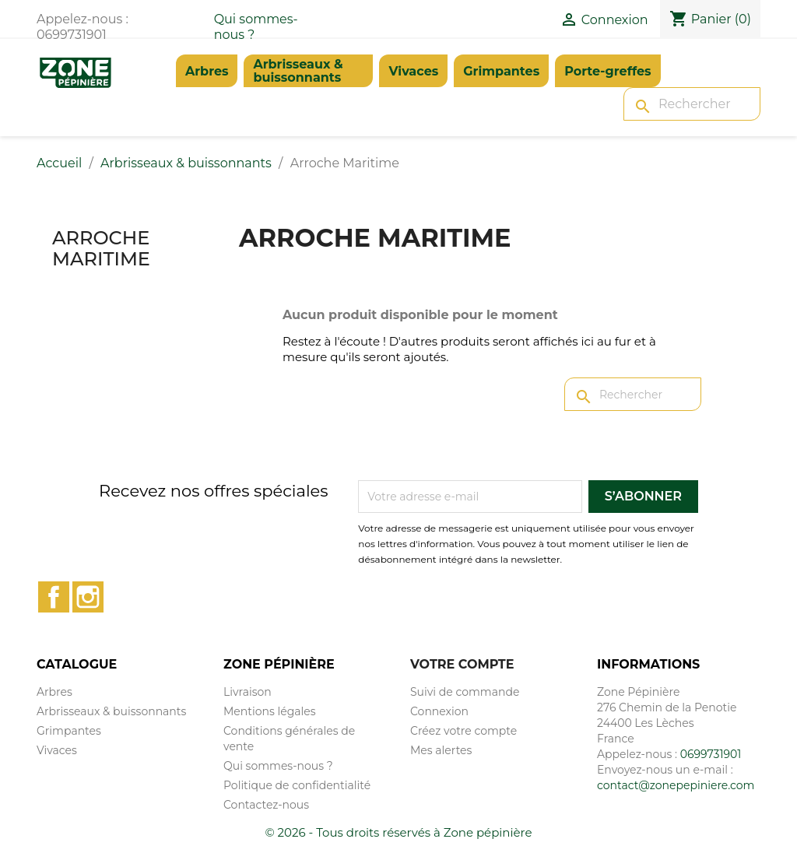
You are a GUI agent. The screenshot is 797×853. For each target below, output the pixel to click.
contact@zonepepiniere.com (675, 785)
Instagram (88, 597)
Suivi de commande (464, 692)
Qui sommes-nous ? (278, 766)
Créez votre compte (463, 731)
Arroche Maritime (101, 247)
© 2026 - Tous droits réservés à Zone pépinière (398, 832)
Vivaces (413, 71)
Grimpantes (501, 71)
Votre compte (462, 664)
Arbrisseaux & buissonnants (297, 71)
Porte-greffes (607, 71)
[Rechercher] (691, 104)
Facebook (53, 597)
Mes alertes (441, 750)
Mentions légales (269, 711)
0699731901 (711, 754)
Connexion (439, 711)
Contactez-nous (266, 805)
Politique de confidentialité (296, 785)
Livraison (247, 692)
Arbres (206, 71)
